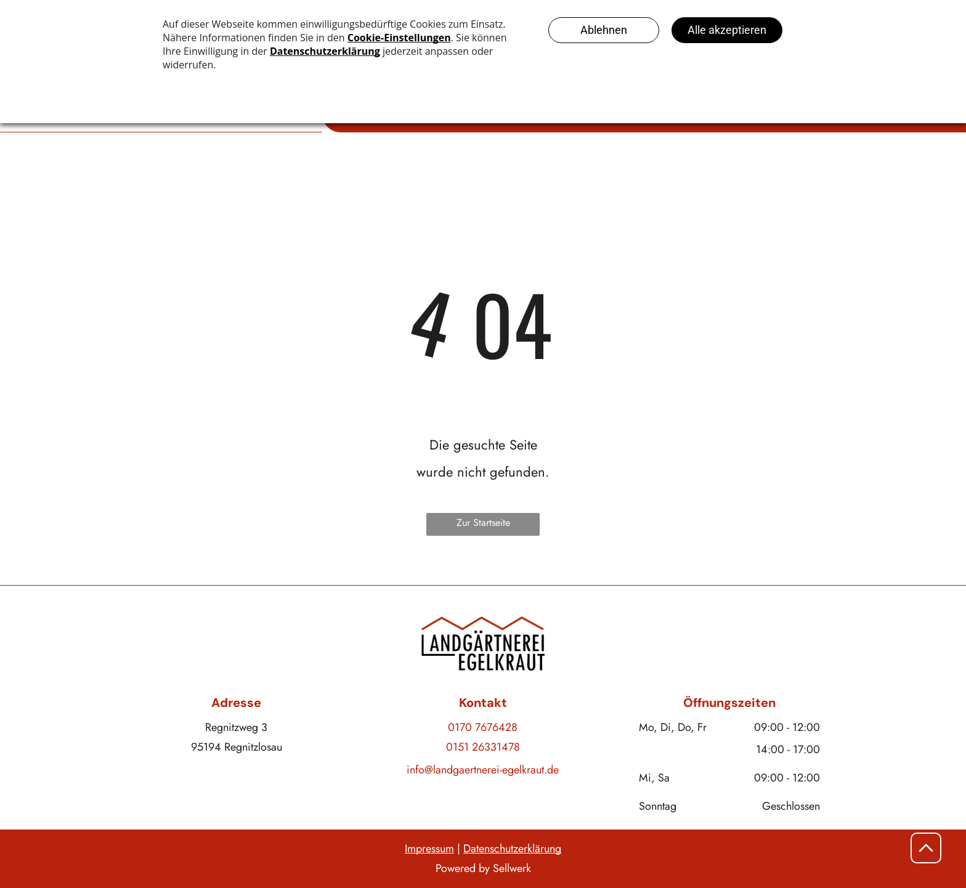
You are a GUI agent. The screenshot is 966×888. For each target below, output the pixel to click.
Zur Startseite (483, 522)
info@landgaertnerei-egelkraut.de (483, 770)
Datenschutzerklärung (512, 849)
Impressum (429, 849)
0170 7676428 (483, 727)
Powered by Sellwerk (483, 868)
